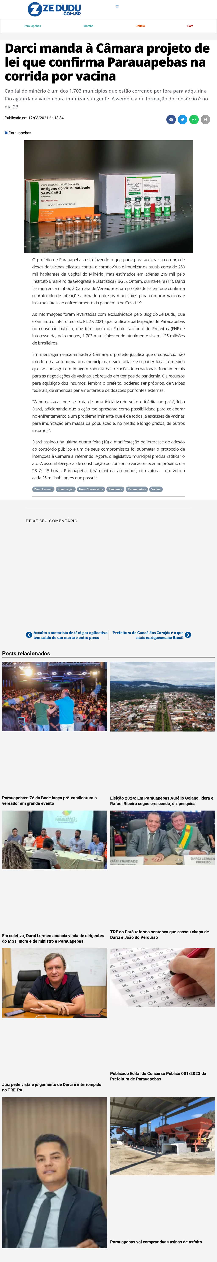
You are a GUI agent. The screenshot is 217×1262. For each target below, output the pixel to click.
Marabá (88, 26)
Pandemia (115, 489)
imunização (66, 489)
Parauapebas (32, 26)
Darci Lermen (43, 489)
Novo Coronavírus (91, 489)
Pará (190, 26)
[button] (171, 120)
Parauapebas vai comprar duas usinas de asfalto (156, 1242)
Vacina (156, 489)
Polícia (140, 26)
